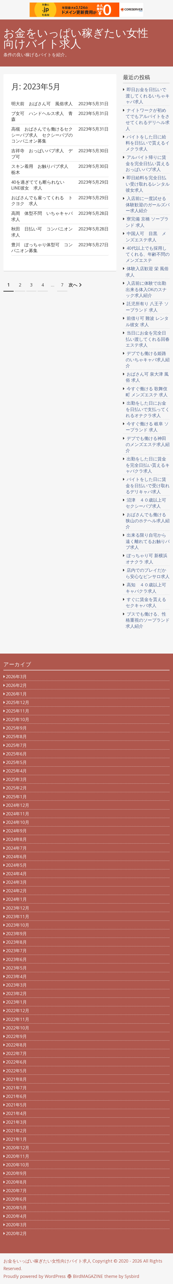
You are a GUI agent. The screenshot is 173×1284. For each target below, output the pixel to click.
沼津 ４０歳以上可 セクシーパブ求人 (148, 503)
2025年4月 (16, 771)
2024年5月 (16, 865)
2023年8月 (16, 942)
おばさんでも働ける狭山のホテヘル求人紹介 (148, 521)
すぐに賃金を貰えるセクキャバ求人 (146, 602)
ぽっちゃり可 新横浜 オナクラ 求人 (146, 558)
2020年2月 (16, 1233)
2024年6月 (16, 856)
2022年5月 (16, 1071)
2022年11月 (17, 1019)
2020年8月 (16, 1182)
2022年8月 (16, 1045)
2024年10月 (17, 822)
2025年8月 (16, 736)
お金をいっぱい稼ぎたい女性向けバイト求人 (75, 38)
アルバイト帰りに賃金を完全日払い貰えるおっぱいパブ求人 (148, 163)
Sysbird (132, 1276)
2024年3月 (16, 882)
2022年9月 (16, 1036)
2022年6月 (16, 1062)
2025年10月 (17, 719)
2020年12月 (17, 1148)
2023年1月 (16, 1002)
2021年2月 (16, 1130)
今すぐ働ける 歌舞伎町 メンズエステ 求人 (147, 392)
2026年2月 (16, 685)
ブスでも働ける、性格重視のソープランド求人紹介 (148, 620)
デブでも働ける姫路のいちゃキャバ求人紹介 (148, 359)
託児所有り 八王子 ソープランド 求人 (147, 307)
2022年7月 (16, 1053)
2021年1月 (16, 1139)
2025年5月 (16, 762)
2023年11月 (17, 916)
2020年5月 (16, 1207)
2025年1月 (16, 796)
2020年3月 (16, 1224)
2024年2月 (16, 891)
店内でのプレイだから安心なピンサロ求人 (148, 573)
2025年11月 (17, 711)
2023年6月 (16, 959)
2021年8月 (16, 1079)
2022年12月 (17, 1010)
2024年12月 (17, 805)
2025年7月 (16, 745)
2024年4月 (16, 873)
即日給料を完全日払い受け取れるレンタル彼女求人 (148, 184)
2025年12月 (17, 702)
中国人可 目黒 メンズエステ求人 (146, 236)
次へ (73, 285)
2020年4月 (16, 1216)
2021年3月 (16, 1122)
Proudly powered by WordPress (34, 1276)
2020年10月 (17, 1165)
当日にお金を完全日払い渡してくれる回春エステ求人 (148, 339)
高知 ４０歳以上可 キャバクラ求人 (148, 588)
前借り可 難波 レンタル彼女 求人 (147, 321)
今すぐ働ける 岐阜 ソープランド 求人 (147, 427)
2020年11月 (17, 1156)
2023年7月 (16, 950)
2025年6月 (16, 754)
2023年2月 (16, 993)
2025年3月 (16, 779)
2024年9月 (16, 831)
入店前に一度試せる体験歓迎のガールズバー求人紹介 (148, 204)
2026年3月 (16, 676)
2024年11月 (17, 814)
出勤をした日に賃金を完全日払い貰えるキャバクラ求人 (148, 465)
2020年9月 (16, 1173)
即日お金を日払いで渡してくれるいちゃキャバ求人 (148, 95)
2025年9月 (16, 728)
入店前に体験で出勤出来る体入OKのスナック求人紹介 (146, 289)
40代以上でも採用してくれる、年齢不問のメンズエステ (148, 254)
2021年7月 (16, 1088)
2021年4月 (16, 1113)
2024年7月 (16, 848)
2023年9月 (16, 933)
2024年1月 (16, 899)
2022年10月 (17, 1028)
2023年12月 (17, 908)
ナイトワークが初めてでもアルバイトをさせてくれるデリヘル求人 (148, 119)
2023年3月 (16, 985)
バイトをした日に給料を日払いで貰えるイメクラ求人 (148, 143)
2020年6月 (16, 1199)
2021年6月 (16, 1096)
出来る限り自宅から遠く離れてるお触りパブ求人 (148, 541)
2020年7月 (16, 1190)
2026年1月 (16, 694)
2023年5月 (16, 968)
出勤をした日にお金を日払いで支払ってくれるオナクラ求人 (148, 409)
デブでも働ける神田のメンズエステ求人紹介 (148, 444)
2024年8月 (16, 839)
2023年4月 (16, 976)
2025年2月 (16, 788)
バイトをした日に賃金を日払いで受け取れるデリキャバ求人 (148, 485)
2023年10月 (17, 925)
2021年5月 (16, 1105)
